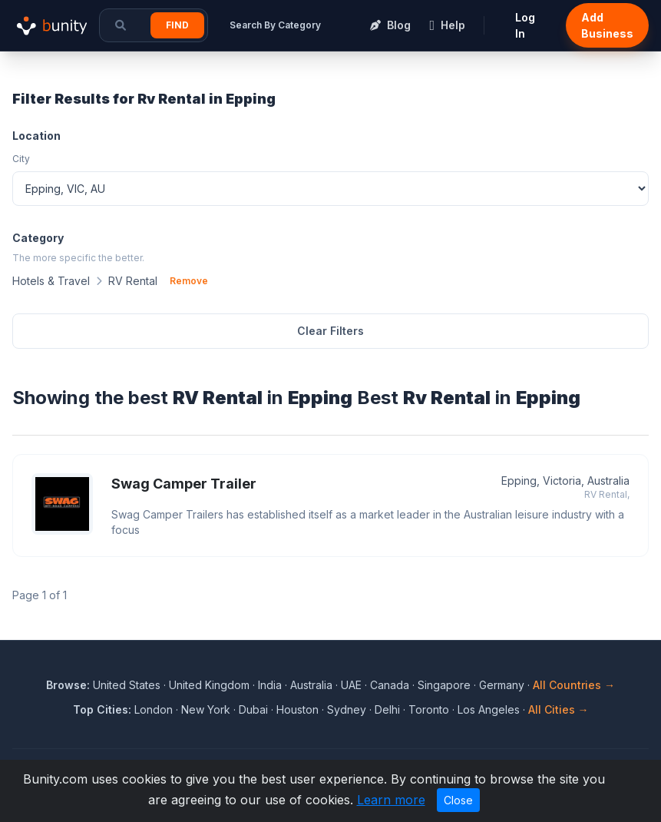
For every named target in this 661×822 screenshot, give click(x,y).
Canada (389, 684)
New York (205, 709)
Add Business (607, 25)
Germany (501, 684)
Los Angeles (489, 709)
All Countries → (574, 684)
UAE (351, 684)
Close (458, 800)
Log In (525, 25)
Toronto (428, 709)
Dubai (253, 709)
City (21, 158)
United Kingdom (209, 684)
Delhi (387, 709)
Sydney (346, 709)
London (153, 709)
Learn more (391, 799)
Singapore (444, 684)
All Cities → (558, 709)
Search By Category (275, 25)
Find (177, 25)
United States (126, 684)
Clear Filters (330, 330)
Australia (311, 684)
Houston (297, 709)
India (270, 684)
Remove (189, 281)
